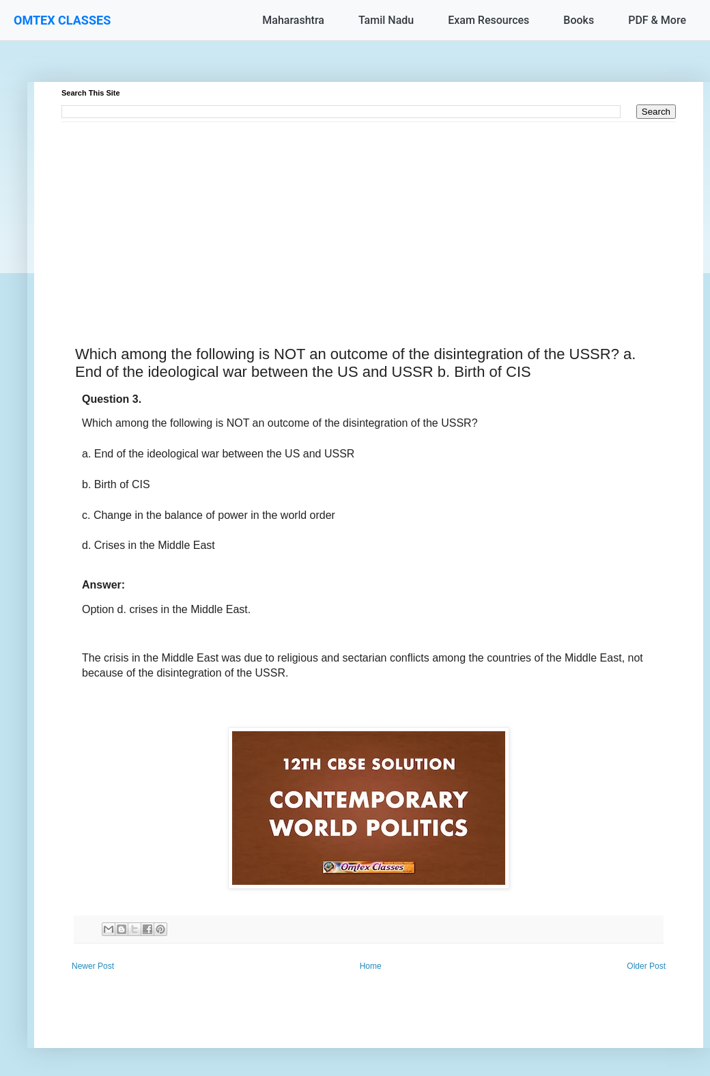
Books (578, 20)
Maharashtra (293, 20)
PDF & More (657, 20)
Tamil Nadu (386, 20)
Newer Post (93, 966)
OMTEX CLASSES (62, 20)
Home (371, 966)
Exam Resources (488, 20)
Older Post (646, 966)
